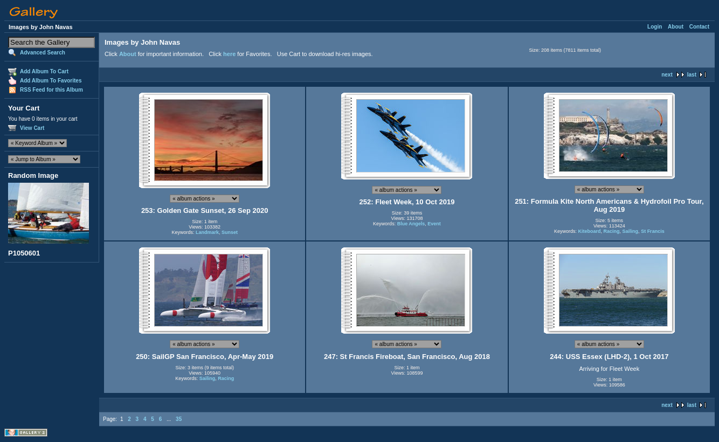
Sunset (230, 232)
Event (434, 223)
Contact (699, 27)
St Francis (653, 231)
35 (179, 419)
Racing (612, 231)
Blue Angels (411, 223)
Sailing (631, 231)
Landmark (207, 232)
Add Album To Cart (44, 71)
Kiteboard (589, 231)
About (675, 27)
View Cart (32, 128)
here (229, 54)
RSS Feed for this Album (51, 90)
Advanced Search (42, 53)
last (691, 75)
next (667, 75)
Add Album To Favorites (50, 81)
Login (654, 27)
